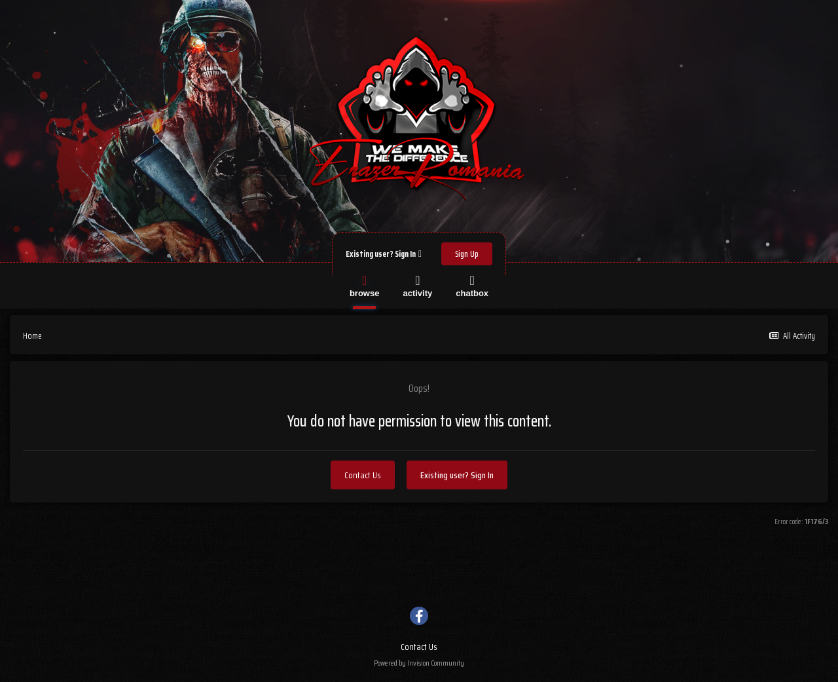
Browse (365, 285)
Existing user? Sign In (384, 254)
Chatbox (472, 285)
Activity (417, 285)
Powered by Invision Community (419, 662)
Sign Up (467, 254)
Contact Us (362, 475)
